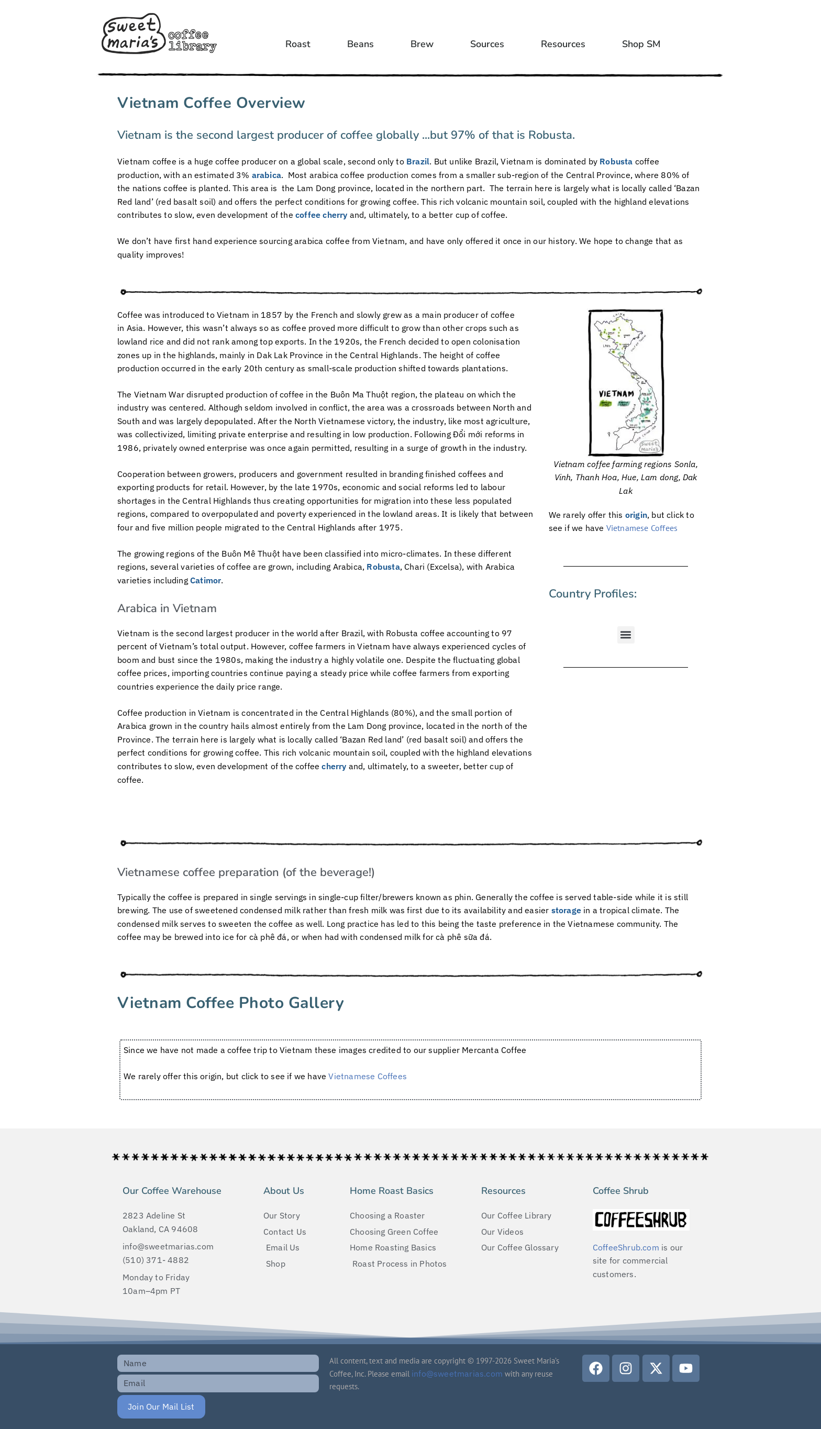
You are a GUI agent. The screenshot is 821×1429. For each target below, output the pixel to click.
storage (566, 910)
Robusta (616, 161)
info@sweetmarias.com (457, 1373)
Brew (422, 44)
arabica (266, 175)
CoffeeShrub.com (626, 1247)
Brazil (417, 161)
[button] (626, 635)
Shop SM (641, 44)
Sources (487, 44)
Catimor (205, 580)
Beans (360, 44)
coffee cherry (321, 214)
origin (636, 514)
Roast (297, 44)
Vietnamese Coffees (642, 528)
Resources (563, 44)
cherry (333, 766)
